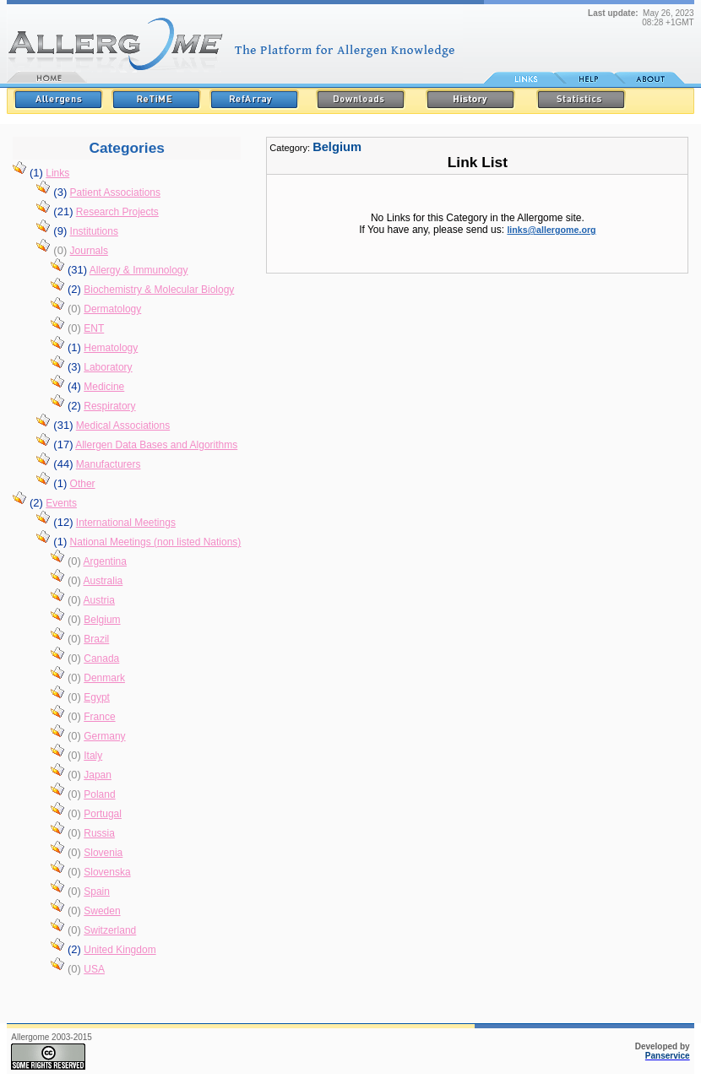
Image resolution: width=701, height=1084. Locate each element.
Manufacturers (108, 464)
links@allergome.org (551, 230)
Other (82, 484)
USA (94, 969)
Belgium (102, 620)
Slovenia (103, 853)
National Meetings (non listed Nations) (156, 542)
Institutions (94, 231)
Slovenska (107, 872)
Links (57, 173)
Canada (101, 658)
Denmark (104, 678)
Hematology (111, 348)
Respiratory (109, 406)
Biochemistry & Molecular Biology (159, 289)
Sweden (102, 911)
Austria (99, 600)
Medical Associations (123, 425)
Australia (103, 581)
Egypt (97, 697)
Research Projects (117, 212)
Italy (93, 756)
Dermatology (112, 309)
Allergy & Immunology (139, 270)
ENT (94, 328)
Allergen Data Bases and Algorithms (156, 445)
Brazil (96, 639)
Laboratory (108, 367)
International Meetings (126, 522)
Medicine (104, 387)
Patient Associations (115, 192)
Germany (104, 736)
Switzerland (110, 930)
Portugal (103, 814)
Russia (99, 833)
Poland (99, 794)
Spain (97, 891)
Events (61, 503)
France (99, 717)
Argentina (105, 561)
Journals (89, 251)
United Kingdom (119, 950)
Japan (97, 775)
